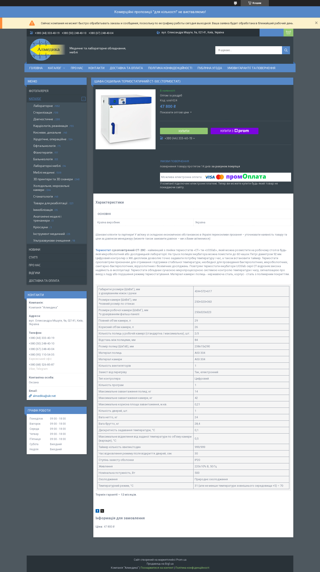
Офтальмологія (44, 146)
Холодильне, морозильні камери (51, 188)
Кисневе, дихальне (47, 132)
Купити (184, 131)
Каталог (54, 68)
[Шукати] (286, 50)
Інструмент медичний (49, 234)
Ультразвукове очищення (51, 240)
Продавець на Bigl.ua (160, 563)
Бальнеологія (43, 159)
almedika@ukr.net (44, 396)
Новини (34, 249)
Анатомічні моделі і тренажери (47, 218)
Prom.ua (181, 559)
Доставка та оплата (126, 68)
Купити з (234, 131)
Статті (33, 257)
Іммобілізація (43, 210)
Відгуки (34, 273)
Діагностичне (43, 119)
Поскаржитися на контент (157, 567)
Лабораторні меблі (47, 166)
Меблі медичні (43, 172)
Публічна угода (210, 68)
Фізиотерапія (42, 152)
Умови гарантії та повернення (251, 68)
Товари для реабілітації (50, 203)
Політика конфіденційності (170, 68)
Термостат (103, 250)
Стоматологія (43, 196)
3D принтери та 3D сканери (53, 179)
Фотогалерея (38, 91)
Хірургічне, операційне (49, 139)
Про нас (77, 68)
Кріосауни (40, 227)
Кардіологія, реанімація (50, 126)
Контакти (96, 68)
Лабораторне (43, 106)
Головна (36, 68)
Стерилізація (42, 112)
